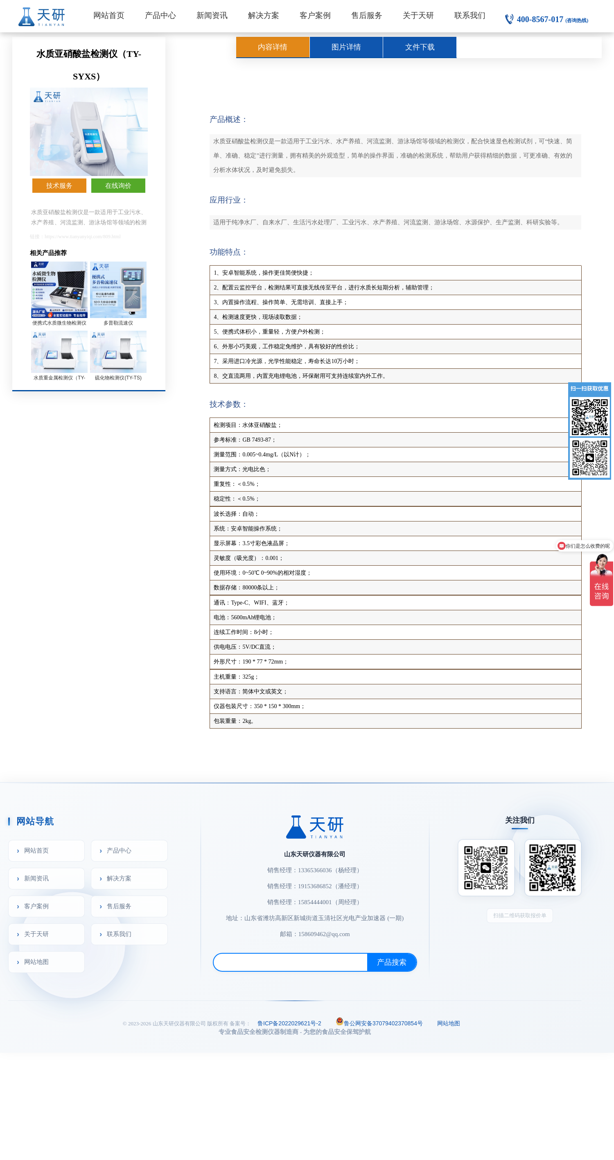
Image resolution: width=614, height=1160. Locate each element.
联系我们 (469, 15)
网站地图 (36, 961)
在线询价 (118, 185)
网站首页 (108, 15)
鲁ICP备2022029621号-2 (289, 1023)
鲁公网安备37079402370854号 (379, 1022)
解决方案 (263, 15)
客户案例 (315, 15)
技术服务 (59, 185)
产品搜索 (391, 962)
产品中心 (160, 15)
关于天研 (418, 15)
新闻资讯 (212, 15)
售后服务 (366, 15)
